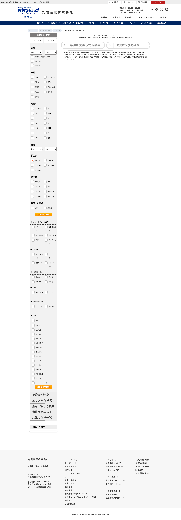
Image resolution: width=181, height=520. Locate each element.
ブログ (68, 477)
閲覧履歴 (139, 470)
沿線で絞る (50, 40)
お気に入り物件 (142, 466)
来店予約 (68, 500)
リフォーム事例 (112, 470)
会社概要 (163, 17)
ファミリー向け (119, 23)
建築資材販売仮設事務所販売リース (115, 496)
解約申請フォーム (113, 484)
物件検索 (104, 17)
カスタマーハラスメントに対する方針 (81, 497)
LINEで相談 (70, 504)
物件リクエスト (42, 411)
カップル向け (104, 23)
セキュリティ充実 (146, 23)
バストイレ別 (66, 23)
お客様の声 (69, 483)
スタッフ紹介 (70, 480)
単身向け (92, 23)
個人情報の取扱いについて (76, 494)
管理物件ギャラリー (114, 466)
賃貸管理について (113, 463)
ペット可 (132, 23)
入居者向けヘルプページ (116, 480)
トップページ (70, 463)
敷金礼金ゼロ (162, 23)
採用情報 (68, 487)
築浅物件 (54, 23)
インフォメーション (146, 17)
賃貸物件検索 (40, 394)
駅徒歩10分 (80, 23)
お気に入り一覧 (42, 417)
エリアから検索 (42, 400)
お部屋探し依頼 (142, 473)
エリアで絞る (36, 40)
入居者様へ (129, 17)
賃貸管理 (116, 17)
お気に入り (129, 2)
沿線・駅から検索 (43, 406)
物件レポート (41, 23)
